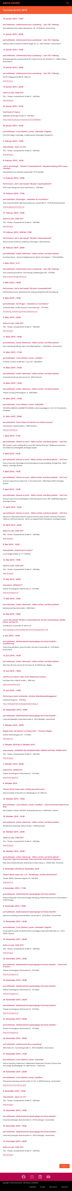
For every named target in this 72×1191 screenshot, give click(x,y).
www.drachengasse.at (10, 594)
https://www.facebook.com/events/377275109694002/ (22, 120)
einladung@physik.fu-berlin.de (13, 207)
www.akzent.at (8, 884)
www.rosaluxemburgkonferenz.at (14, 277)
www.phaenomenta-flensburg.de (14, 1088)
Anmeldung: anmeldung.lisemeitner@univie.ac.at (20, 312)
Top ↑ (64, 1166)
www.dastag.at (8, 101)
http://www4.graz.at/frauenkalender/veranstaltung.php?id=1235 (25, 631)
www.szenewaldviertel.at (11, 686)
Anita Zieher (11, 3)
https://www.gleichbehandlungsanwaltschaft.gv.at (20, 706)
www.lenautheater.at (10, 431)
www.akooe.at (8, 81)
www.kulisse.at (8, 741)
